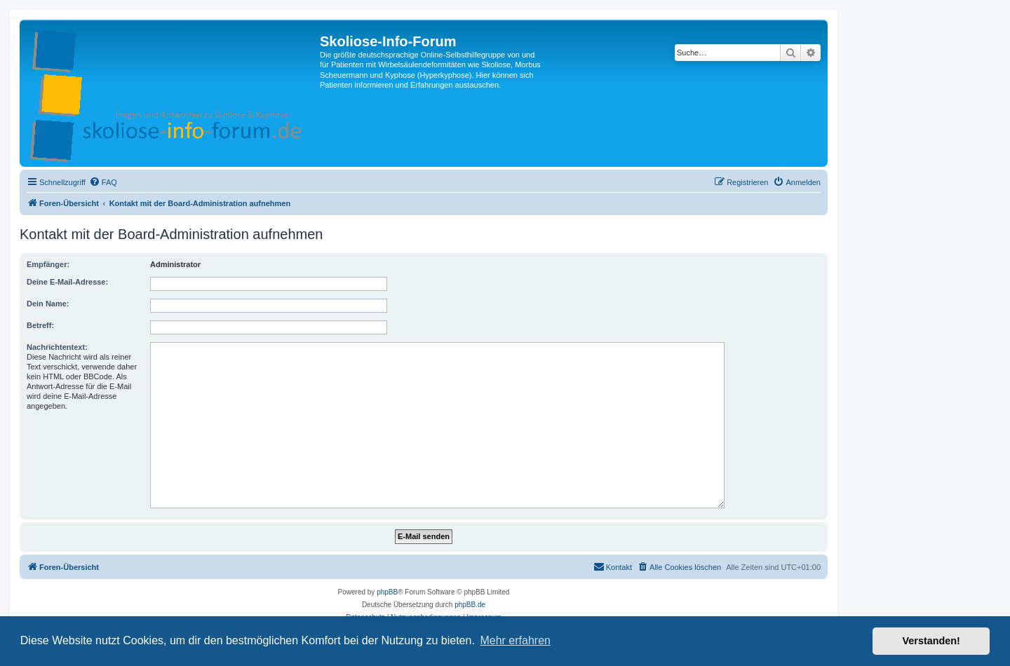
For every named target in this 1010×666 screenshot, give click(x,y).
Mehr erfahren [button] (515, 640)
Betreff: (40, 325)
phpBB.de (469, 605)
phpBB (387, 592)
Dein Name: (48, 303)
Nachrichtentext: (57, 347)
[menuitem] (103, 182)
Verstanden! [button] (931, 640)
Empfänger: (48, 264)
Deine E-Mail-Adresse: (67, 282)
